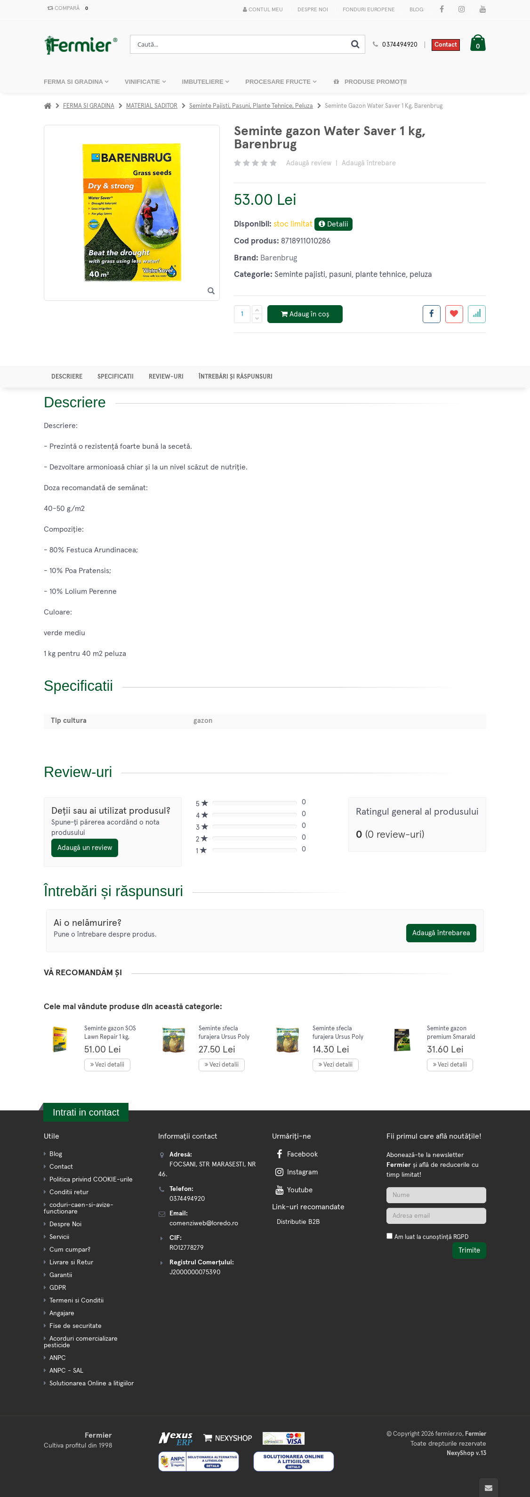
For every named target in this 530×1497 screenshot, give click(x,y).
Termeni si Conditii (76, 1300)
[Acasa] (47, 106)
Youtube (293, 1190)
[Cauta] (355, 44)
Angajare (61, 1313)
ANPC (57, 1358)
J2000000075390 (194, 1272)
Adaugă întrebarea (441, 933)
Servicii (59, 1237)
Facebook (295, 1154)
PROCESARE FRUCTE (278, 81)
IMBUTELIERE (203, 81)
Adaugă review (308, 163)
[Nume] (436, 1195)
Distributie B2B (298, 1222)
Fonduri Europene (369, 10)
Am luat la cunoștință (431, 1237)
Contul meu (263, 10)
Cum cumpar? (69, 1249)
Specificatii (115, 377)
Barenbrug (278, 258)
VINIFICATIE (143, 81)
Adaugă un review (84, 847)
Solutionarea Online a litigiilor (91, 1383)
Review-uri (166, 377)
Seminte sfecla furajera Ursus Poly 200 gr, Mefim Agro (338, 1037)
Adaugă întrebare (369, 163)
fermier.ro (448, 1434)
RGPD (460, 1237)
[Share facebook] (432, 314)
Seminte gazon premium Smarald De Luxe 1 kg (451, 1037)
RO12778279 (186, 1248)
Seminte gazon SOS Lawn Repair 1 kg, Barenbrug (110, 1037)
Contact (445, 45)
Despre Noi (312, 10)
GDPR (57, 1288)
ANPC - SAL (66, 1371)
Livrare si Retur (71, 1262)
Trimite (469, 1250)
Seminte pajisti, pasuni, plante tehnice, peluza (251, 106)
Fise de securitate (75, 1326)
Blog (416, 10)
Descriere (66, 377)
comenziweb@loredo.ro (203, 1223)
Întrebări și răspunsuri (236, 377)
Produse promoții (370, 81)
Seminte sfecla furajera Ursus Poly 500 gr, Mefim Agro (224, 1037)
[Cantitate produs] (242, 314)
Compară (67, 8)
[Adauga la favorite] (454, 314)
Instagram (295, 1172)
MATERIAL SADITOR (151, 106)
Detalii (333, 224)
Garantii (60, 1275)
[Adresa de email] (436, 1216)
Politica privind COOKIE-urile (91, 1179)
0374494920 (400, 45)
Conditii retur (68, 1192)
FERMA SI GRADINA (74, 81)
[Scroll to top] (488, 1487)
